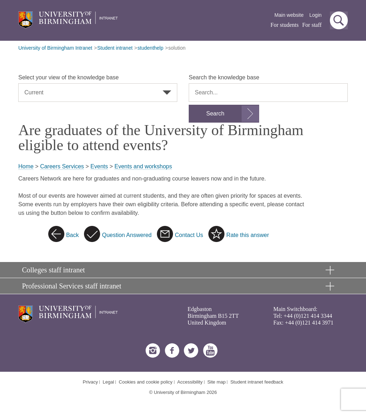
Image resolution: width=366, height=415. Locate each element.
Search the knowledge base (224, 77)
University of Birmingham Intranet (55, 48)
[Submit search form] (224, 114)
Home (26, 166)
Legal (108, 382)
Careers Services (62, 166)
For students (285, 25)
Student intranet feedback (256, 382)
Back (72, 235)
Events (99, 166)
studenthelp (150, 48)
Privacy (90, 382)
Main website (289, 15)
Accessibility (190, 382)
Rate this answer (247, 235)
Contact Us (189, 235)
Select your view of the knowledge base (68, 77)
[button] (339, 20)
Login (316, 15)
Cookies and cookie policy (145, 382)
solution (177, 48)
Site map (216, 382)
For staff (311, 25)
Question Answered (127, 235)
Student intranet (115, 48)
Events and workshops (143, 166)
